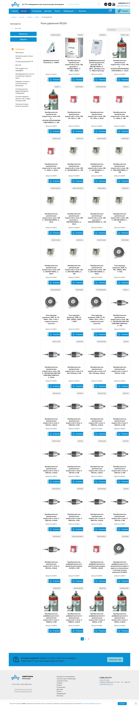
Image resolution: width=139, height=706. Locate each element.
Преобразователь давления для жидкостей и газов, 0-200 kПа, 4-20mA (97, 470)
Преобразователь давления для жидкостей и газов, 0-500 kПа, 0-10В (120, 517)
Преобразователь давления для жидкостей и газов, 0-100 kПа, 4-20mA (51, 422)
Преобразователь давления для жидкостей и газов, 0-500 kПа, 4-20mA (51, 565)
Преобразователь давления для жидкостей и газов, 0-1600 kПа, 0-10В (120, 422)
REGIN (37, 17)
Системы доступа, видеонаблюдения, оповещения (22, 91)
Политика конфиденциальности (23, 691)
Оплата (57, 11)
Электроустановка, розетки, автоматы (22, 105)
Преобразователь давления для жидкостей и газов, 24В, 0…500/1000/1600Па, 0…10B (74, 270)
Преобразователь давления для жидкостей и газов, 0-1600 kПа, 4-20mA (51, 470)
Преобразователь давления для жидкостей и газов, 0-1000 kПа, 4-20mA (97, 422)
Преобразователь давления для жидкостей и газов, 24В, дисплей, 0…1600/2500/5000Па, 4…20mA (74, 219)
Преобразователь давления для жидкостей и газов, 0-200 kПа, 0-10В (74, 470)
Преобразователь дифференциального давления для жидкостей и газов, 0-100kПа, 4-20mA (120, 618)
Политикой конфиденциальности (91, 703)
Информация (68, 11)
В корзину (56, 79)
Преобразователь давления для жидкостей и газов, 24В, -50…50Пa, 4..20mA (97, 115)
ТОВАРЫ (29, 17)
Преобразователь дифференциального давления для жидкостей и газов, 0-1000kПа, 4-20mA (74, 618)
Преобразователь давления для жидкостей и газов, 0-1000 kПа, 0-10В (74, 422)
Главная (15, 11)
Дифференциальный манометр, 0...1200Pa (51, 61)
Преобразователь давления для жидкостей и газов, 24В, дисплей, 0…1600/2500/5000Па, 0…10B (97, 218)
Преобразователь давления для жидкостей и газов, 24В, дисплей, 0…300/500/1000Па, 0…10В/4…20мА (74, 65)
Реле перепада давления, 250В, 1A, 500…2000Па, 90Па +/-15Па (119, 269)
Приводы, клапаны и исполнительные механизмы (22, 84)
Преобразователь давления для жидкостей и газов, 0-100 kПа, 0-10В (120, 370)
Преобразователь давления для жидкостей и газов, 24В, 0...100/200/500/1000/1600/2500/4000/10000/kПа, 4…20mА (51, 372)
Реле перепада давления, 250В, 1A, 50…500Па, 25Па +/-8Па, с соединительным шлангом (97, 319)
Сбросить (23, 39)
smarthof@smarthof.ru (123, 5)
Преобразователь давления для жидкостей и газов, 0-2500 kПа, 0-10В (120, 470)
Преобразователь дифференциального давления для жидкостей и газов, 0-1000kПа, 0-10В (51, 618)
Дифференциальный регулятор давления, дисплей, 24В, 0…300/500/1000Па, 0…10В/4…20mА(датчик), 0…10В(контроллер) (97, 65)
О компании (36, 11)
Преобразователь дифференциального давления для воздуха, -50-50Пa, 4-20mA (96, 565)
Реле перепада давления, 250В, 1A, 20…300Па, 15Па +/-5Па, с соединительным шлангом (51, 319)
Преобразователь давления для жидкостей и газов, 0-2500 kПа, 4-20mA (51, 517)
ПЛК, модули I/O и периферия (21, 69)
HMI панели (19, 53)
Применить (23, 34)
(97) (18, 28)
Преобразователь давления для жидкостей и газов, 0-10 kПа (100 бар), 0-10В (74, 370)
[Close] (136, 703)
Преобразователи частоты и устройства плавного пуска (24, 76)
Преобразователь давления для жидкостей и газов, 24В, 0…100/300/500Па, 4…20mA (97, 168)
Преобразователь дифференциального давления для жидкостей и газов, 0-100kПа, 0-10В (97, 618)
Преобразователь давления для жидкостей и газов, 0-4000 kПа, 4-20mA (97, 517)
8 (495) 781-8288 (104, 680)
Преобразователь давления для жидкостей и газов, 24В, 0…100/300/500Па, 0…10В (74, 167)
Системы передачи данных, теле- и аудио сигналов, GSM (22, 99)
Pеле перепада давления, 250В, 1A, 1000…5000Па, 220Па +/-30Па (74, 318)
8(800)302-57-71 (124, 3)
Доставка (48, 11)
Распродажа (20, 49)
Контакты (82, 11)
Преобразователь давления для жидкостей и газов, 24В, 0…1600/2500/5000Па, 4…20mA (51, 218)
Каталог (24, 11)
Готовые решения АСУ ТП (24, 62)
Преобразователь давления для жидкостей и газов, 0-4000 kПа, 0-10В (74, 517)
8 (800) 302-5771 (27, 661)
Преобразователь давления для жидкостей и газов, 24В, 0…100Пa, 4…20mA (51, 167)
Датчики (18, 65)
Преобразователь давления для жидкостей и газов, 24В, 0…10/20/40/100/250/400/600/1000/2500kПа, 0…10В (51, 117)
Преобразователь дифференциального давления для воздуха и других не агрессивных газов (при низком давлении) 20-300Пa (120, 567)
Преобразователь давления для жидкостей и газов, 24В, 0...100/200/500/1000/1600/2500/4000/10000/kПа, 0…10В (120, 320)
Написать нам (115, 659)
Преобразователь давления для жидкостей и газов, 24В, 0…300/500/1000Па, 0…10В (120, 218)
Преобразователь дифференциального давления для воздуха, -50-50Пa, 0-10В (74, 565)
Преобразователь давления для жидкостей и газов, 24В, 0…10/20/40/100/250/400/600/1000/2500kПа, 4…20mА (120, 65)
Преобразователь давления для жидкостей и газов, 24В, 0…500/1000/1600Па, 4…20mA (97, 270)
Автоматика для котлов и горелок (24, 57)
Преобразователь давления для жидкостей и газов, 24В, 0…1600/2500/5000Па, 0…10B (120, 168)
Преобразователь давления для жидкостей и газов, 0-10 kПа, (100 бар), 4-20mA (97, 370)
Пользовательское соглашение (23, 689)
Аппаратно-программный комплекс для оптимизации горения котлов (66, 679)
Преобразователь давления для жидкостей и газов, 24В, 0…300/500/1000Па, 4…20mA (51, 270)
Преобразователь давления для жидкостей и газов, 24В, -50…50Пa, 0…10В (74, 115)
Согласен (122, 703)
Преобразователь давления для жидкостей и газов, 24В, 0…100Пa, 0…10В (120, 115)
